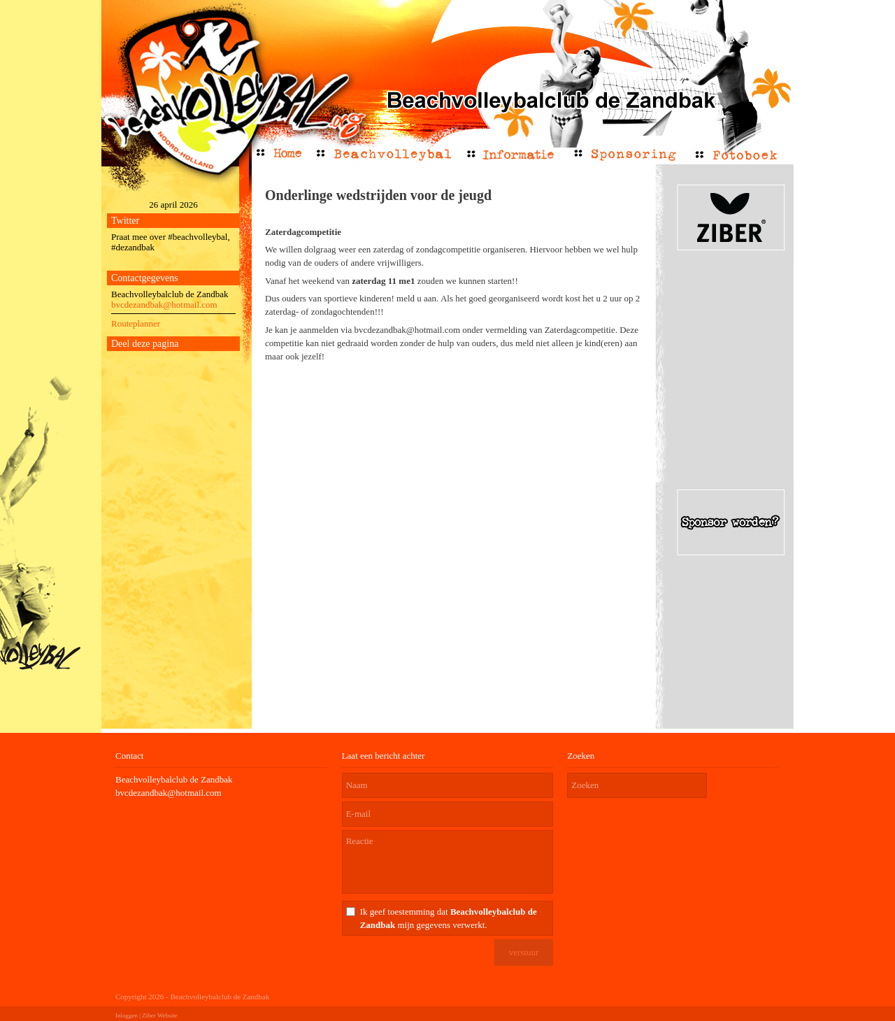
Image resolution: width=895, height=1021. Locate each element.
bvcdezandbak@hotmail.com (164, 304)
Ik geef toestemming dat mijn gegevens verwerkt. (448, 918)
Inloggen (126, 1015)
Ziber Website (159, 1015)
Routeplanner (135, 323)
